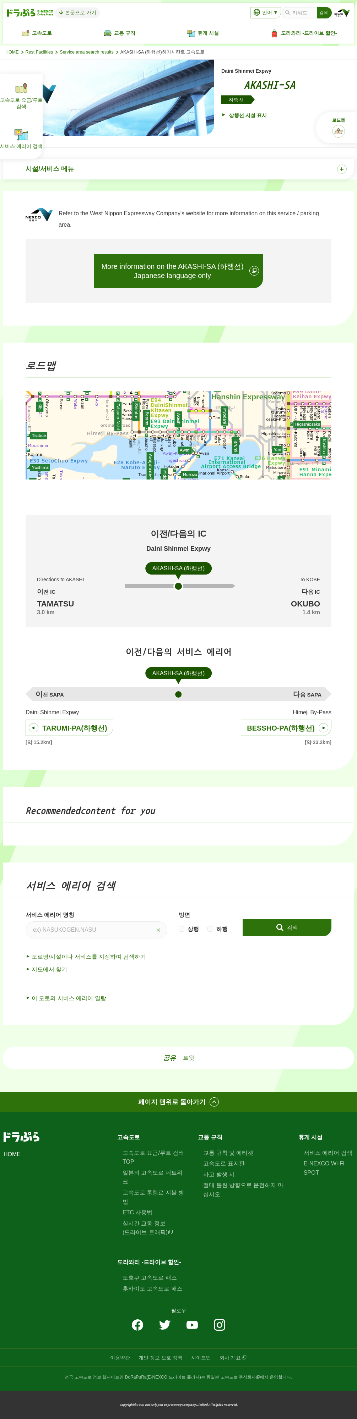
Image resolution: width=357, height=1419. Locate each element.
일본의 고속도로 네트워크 (153, 1177)
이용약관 (120, 1357)
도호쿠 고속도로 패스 (150, 1278)
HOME (12, 52)
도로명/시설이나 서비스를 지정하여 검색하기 (89, 957)
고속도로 (128, 1137)
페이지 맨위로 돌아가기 (172, 1101)
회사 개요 (230, 1357)
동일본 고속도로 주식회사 (231, 1377)
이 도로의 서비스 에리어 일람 (69, 998)
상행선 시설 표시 (247, 115)
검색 (291, 928)
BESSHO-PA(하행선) (281, 728)
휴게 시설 (310, 1137)
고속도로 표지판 (223, 1163)
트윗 (188, 1058)
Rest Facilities (39, 52)
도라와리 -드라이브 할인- (149, 1262)
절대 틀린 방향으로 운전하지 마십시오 (243, 1189)
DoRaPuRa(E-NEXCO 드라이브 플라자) (163, 1377)
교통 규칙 (210, 1137)
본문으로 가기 (80, 12)
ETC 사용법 (137, 1212)
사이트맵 (201, 1357)
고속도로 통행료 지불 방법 (153, 1197)
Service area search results (86, 52)
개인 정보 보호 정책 (161, 1357)
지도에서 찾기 (49, 969)
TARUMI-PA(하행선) (74, 728)
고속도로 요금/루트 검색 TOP (153, 1157)
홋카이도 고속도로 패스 (153, 1289)
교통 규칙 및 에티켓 (228, 1153)
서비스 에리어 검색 (328, 1153)
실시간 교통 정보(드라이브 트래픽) (145, 1228)
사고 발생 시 (219, 1174)
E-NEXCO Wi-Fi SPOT (324, 1168)
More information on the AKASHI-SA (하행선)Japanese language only (172, 270)
